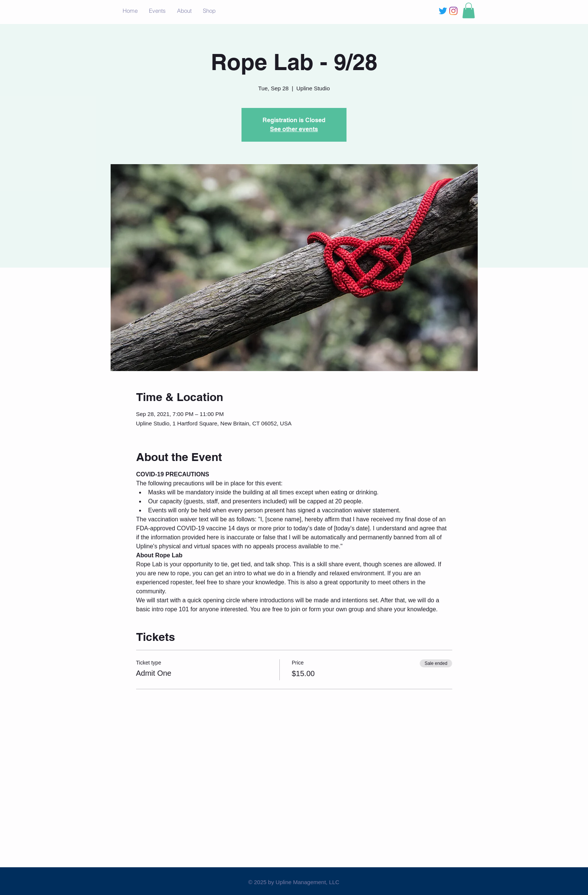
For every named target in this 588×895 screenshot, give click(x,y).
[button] (468, 10)
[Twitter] (443, 11)
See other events (294, 129)
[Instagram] (453, 11)
